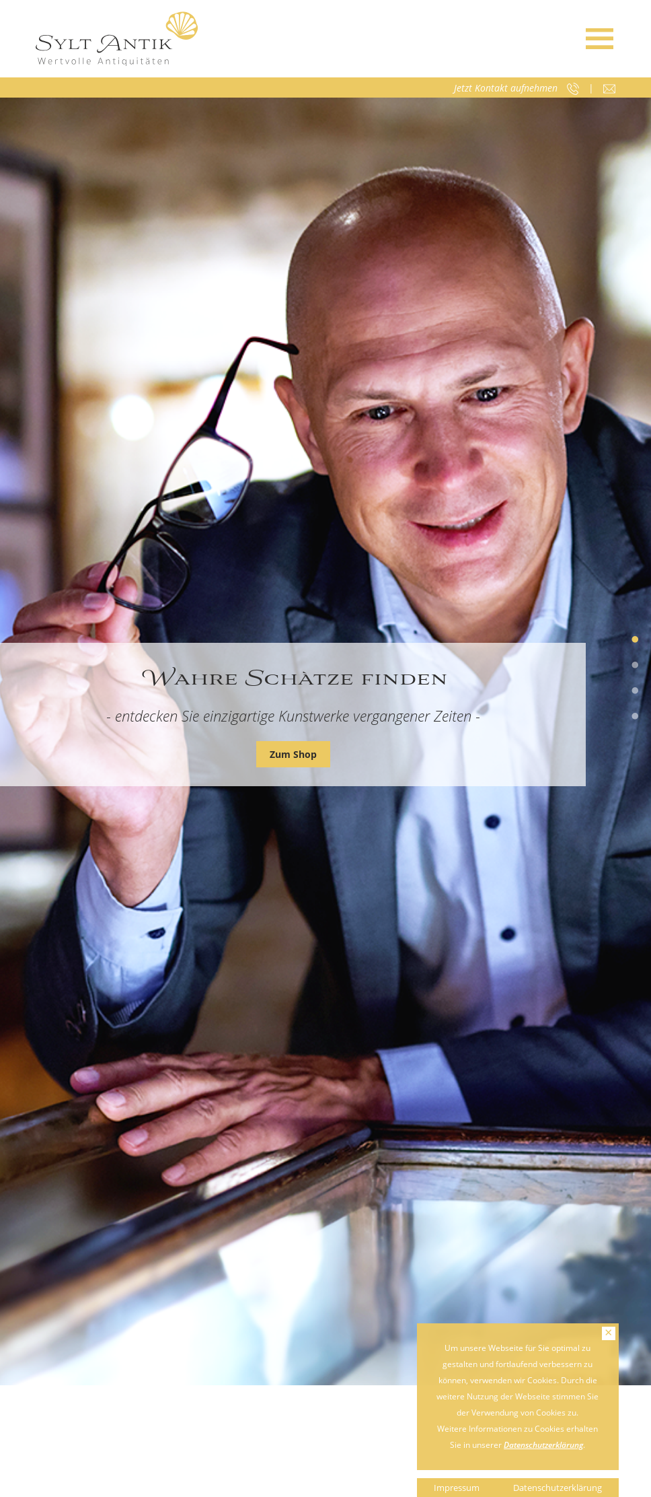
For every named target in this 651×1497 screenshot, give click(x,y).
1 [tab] (635, 640)
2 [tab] (635, 665)
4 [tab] (635, 717)
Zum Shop (293, 754)
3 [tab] (635, 691)
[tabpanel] (325, 741)
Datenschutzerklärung (543, 1445)
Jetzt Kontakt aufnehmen (506, 87)
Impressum (457, 1488)
